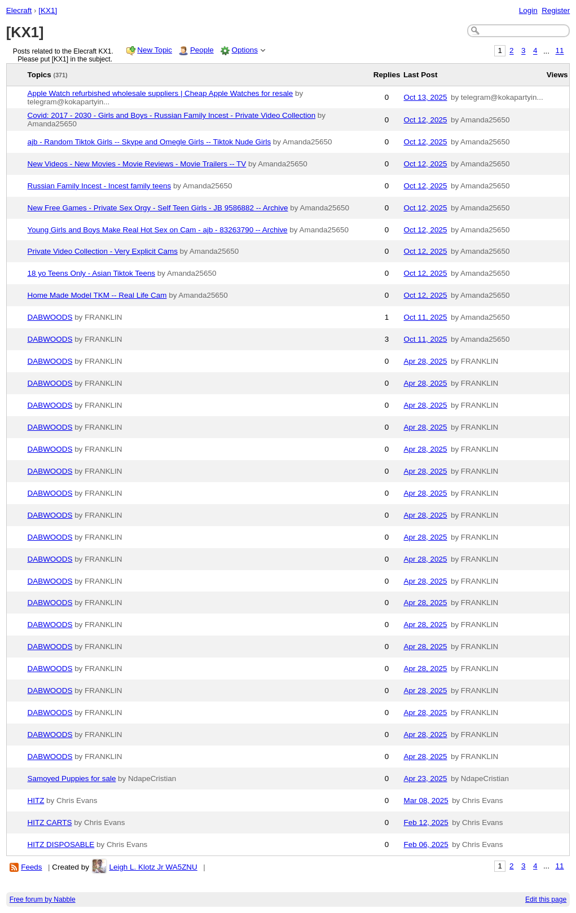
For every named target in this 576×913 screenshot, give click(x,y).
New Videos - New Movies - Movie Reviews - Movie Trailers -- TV (137, 164)
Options (245, 50)
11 (560, 51)
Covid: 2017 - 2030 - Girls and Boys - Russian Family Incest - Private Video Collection (172, 115)
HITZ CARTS (50, 822)
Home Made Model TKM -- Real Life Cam (97, 295)
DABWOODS (50, 317)
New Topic (154, 50)
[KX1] (47, 10)
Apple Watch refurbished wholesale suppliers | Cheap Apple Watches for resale (160, 93)
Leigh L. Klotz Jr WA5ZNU (153, 867)
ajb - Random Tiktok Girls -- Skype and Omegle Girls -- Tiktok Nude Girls (149, 142)
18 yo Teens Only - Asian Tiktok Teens (92, 273)
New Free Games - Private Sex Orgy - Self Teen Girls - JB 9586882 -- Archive (158, 208)
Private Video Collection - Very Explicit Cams (103, 251)
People (202, 50)
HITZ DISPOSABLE (61, 844)
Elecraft (19, 10)
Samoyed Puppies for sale (72, 778)
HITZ (36, 800)
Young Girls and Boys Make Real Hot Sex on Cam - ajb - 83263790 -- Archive (158, 230)
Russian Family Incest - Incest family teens (100, 186)
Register (556, 10)
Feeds (31, 867)
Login (528, 10)
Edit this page (545, 899)
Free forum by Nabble (43, 899)
